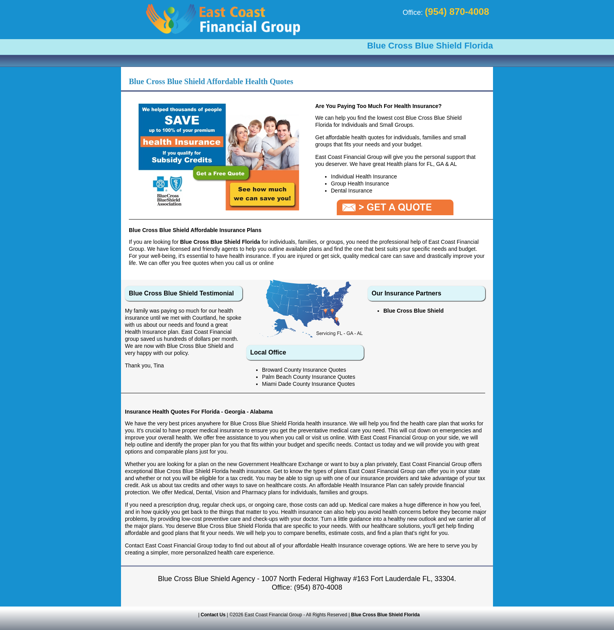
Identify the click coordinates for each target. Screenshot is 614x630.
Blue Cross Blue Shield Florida (385, 614)
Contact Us (213, 614)
